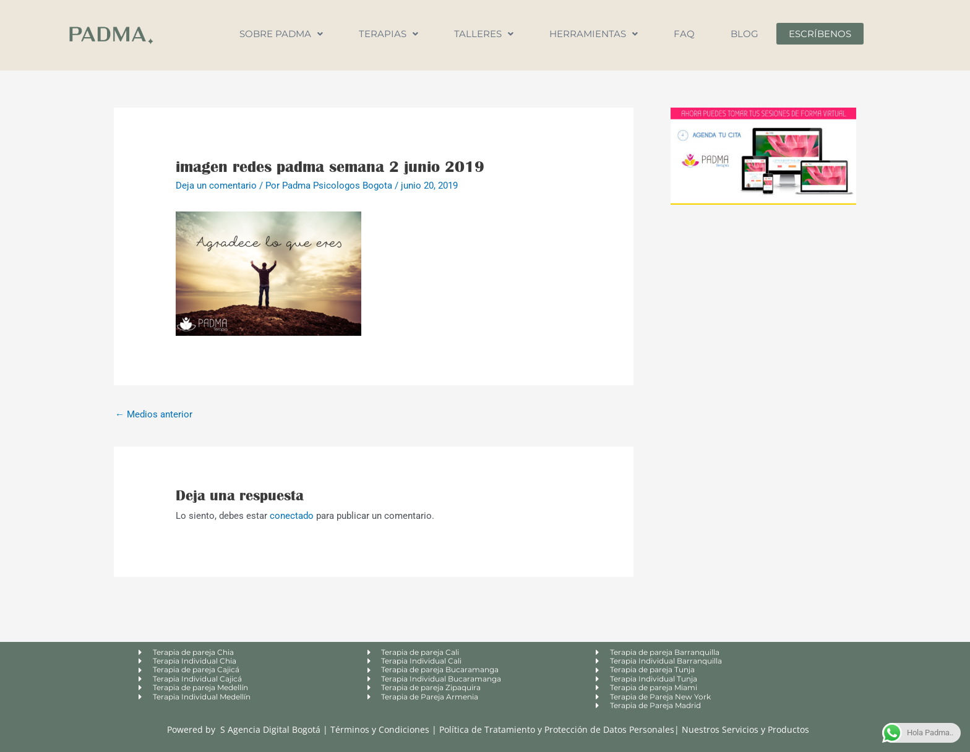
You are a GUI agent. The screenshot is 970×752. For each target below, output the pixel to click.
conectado (292, 515)
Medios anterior (153, 414)
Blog (744, 34)
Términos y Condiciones (381, 729)
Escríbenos (820, 34)
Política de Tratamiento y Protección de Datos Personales (556, 729)
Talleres (483, 34)
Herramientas (593, 34)
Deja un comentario (216, 185)
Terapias (388, 34)
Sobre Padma (281, 34)
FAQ (684, 34)
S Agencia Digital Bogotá (270, 729)
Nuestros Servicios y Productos (745, 729)
